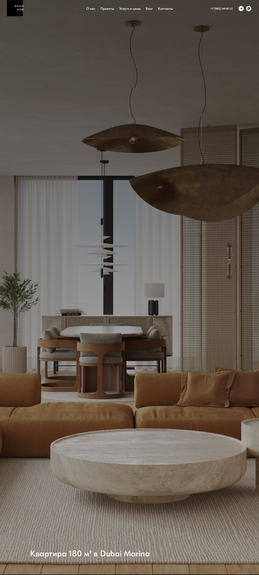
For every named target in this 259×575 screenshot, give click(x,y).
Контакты (165, 9)
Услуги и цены (130, 9)
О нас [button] (90, 9)
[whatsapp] (248, 8)
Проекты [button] (107, 9)
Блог (149, 9)
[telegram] (241, 8)
